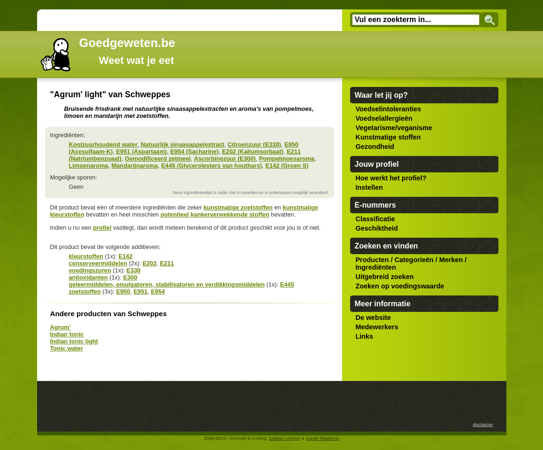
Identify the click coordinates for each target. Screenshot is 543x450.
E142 (125, 256)
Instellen (369, 187)
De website (373, 317)
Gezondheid (375, 146)
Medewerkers (377, 327)
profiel (102, 227)
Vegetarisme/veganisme (394, 128)
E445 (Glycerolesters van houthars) (211, 165)
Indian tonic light (74, 341)
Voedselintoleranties (388, 109)
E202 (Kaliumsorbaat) (252, 151)
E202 (150, 263)
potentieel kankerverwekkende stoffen (215, 214)
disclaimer (483, 424)
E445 (287, 284)
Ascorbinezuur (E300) (225, 158)
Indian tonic (67, 334)
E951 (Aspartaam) (141, 151)
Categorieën (414, 260)
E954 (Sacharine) (194, 151)
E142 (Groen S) (286, 165)
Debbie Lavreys (284, 438)
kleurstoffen (86, 256)
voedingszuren (90, 270)
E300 (130, 277)
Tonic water (66, 348)
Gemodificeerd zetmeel (158, 158)
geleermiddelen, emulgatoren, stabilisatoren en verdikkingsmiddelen (167, 284)
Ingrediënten (376, 267)
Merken (451, 260)
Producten (372, 260)
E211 (167, 263)
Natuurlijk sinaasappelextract (182, 144)
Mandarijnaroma (135, 165)
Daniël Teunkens (322, 438)
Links (365, 336)
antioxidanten (88, 277)
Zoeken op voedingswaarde (400, 286)
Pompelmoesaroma (286, 158)
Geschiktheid (377, 228)
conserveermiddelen (98, 263)
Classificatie (375, 219)
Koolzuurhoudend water (103, 144)
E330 (134, 270)
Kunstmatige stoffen (388, 137)
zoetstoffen (85, 291)
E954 (158, 291)
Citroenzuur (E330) (254, 144)
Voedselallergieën (384, 118)
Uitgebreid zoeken (385, 276)
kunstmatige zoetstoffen (238, 207)
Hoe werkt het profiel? (391, 178)
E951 (140, 291)
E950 (123, 291)
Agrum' (60, 327)
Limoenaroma (88, 165)
